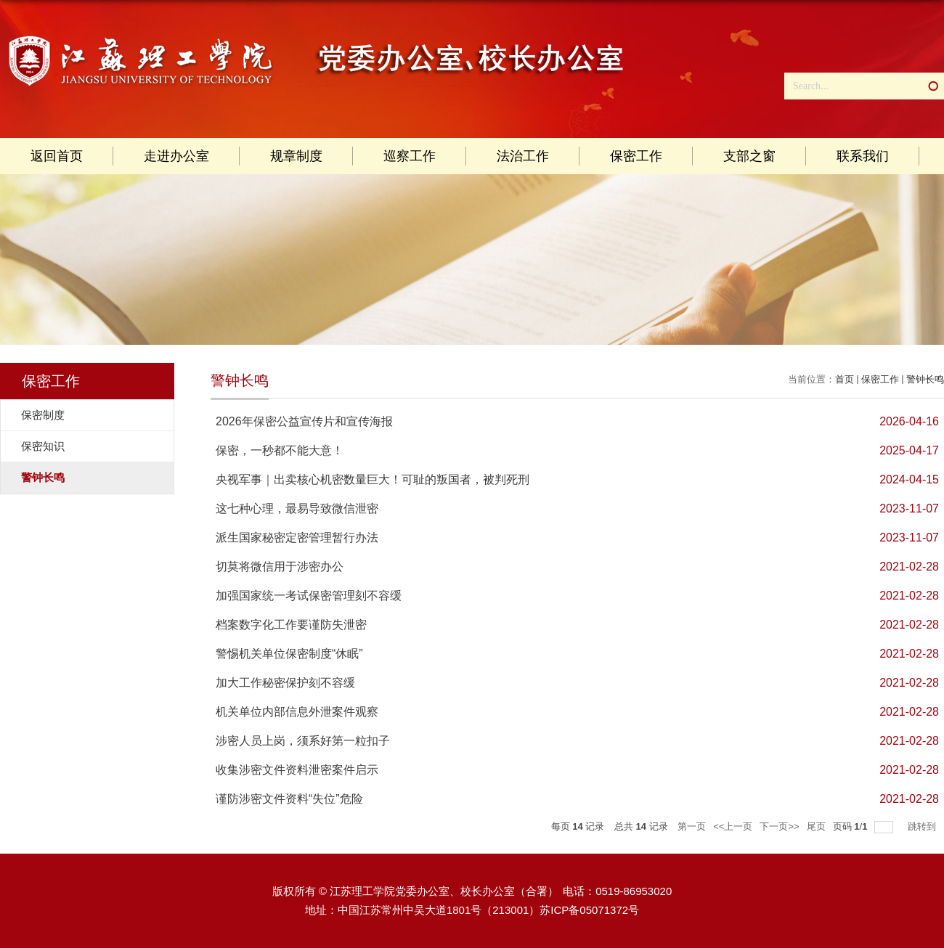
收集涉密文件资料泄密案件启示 (297, 770)
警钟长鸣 (925, 379)
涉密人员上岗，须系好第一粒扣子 (303, 741)
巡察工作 (409, 156)
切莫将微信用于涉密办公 (279, 566)
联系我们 (863, 156)
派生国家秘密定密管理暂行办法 (297, 537)
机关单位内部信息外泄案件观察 (297, 712)
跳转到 (923, 826)
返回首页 (56, 156)
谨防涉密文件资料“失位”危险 (289, 799)
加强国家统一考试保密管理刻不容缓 (309, 595)
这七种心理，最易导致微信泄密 (297, 508)
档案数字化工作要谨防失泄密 (291, 624)
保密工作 (636, 156)
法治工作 (523, 156)
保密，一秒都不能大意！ (279, 450)
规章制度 (296, 156)
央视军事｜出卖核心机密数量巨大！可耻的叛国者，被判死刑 (372, 479)
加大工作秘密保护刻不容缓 (285, 683)
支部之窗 (749, 156)
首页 (844, 379)
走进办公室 (176, 156)
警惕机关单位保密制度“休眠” (289, 653)
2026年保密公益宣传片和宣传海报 (304, 421)
